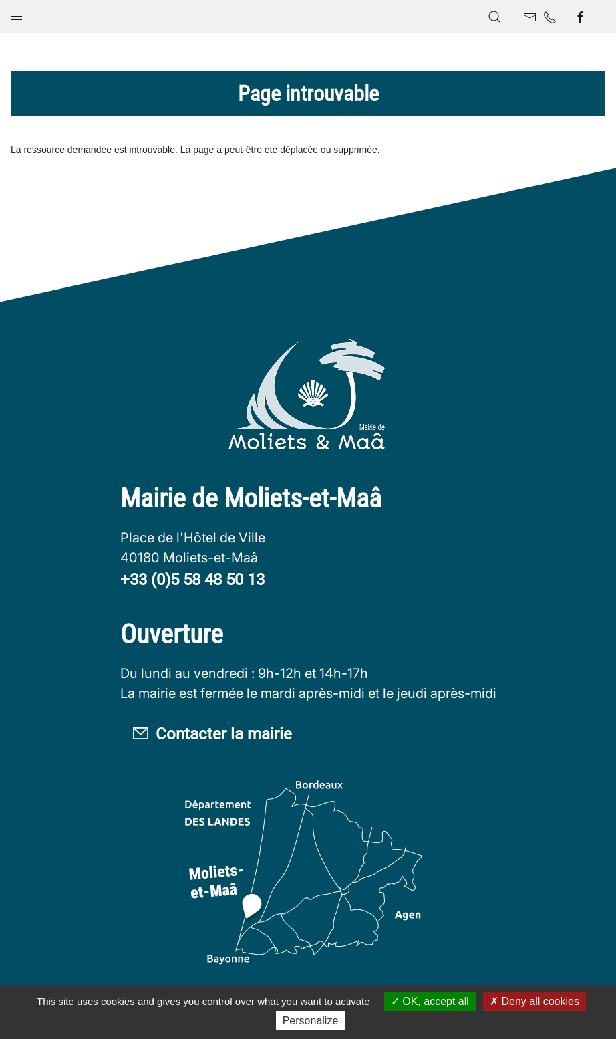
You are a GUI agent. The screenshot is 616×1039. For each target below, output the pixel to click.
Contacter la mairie (211, 734)
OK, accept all (430, 1001)
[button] (16, 13)
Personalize (311, 1020)
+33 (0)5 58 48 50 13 (192, 579)
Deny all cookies (534, 1001)
